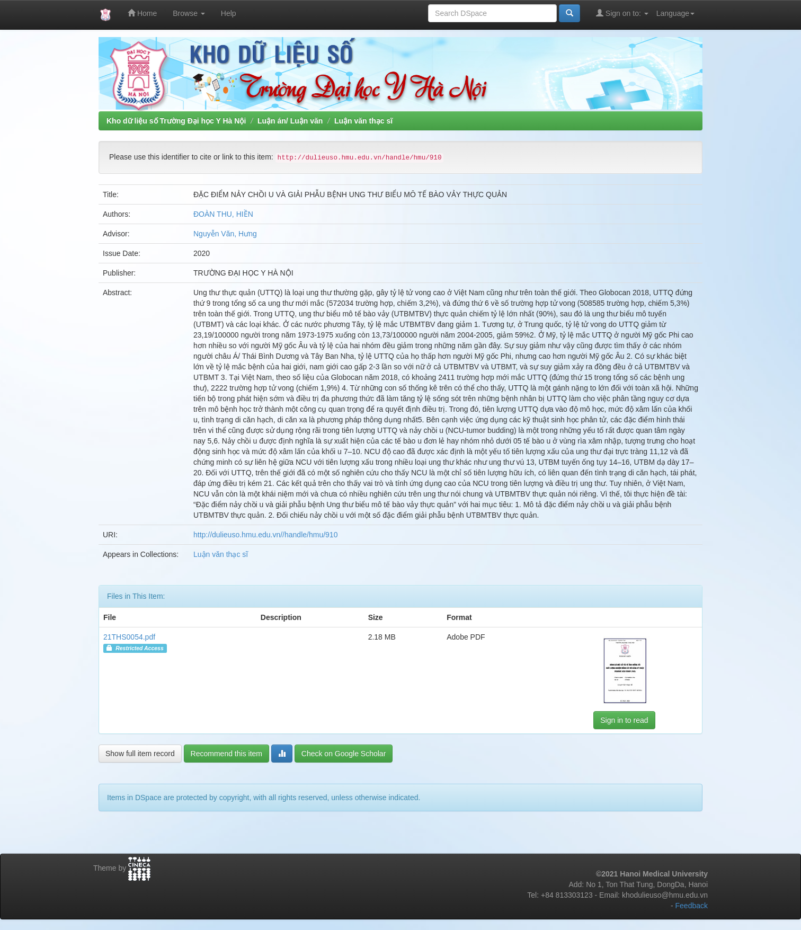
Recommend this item (226, 753)
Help (228, 13)
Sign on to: (622, 12)
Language (675, 13)
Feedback (691, 905)
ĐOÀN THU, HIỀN (223, 214)
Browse (189, 13)
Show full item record (140, 753)
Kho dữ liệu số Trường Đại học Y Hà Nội (176, 121)
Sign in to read (624, 720)
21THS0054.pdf (129, 637)
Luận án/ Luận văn (290, 121)
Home (142, 12)
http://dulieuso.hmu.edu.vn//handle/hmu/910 (265, 534)
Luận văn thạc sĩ (363, 121)
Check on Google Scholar (343, 753)
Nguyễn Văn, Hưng (225, 233)
